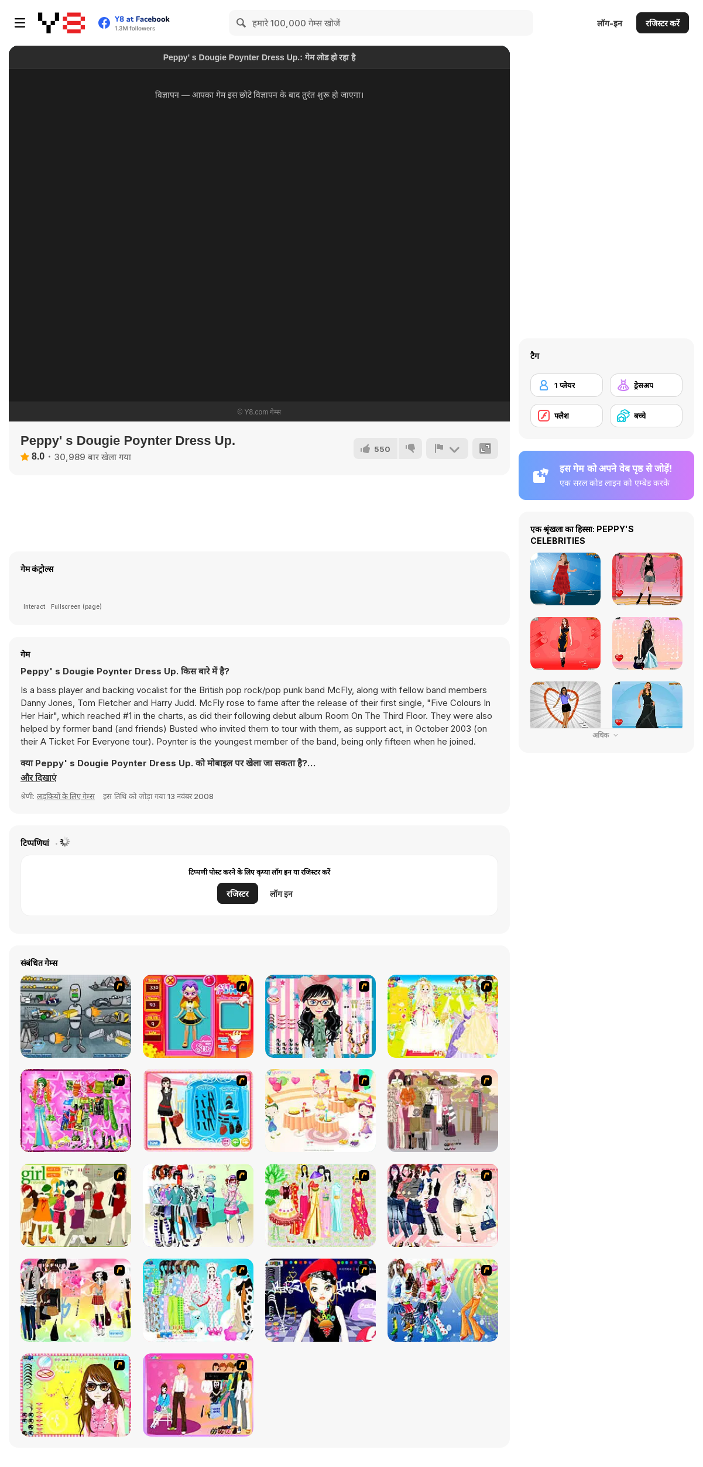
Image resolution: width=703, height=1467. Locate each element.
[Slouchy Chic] (75, 1300)
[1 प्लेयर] (566, 385)
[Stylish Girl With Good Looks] (320, 1300)
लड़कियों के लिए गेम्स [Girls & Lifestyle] (66, 796)
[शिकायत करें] (447, 448)
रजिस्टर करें (663, 23)
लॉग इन (281, 894)
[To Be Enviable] (75, 1395)
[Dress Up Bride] (442, 1016)
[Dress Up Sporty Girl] (442, 1205)
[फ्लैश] (566, 415)
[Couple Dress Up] (198, 1395)
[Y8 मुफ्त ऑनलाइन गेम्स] (61, 22)
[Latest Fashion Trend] (442, 1300)
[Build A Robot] (75, 1016)
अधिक (606, 735)
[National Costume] (320, 1205)
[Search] (242, 23)
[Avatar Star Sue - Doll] (198, 1016)
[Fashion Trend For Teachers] (442, 1110)
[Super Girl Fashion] (75, 1205)
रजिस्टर (238, 894)
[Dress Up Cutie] (320, 1016)
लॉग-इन (609, 23)
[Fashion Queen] (198, 1110)
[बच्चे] (646, 415)
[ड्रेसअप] (646, 385)
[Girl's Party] (320, 1110)
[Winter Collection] (198, 1205)
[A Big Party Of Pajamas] (198, 1300)
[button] (38, 778)
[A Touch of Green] (75, 1110)
